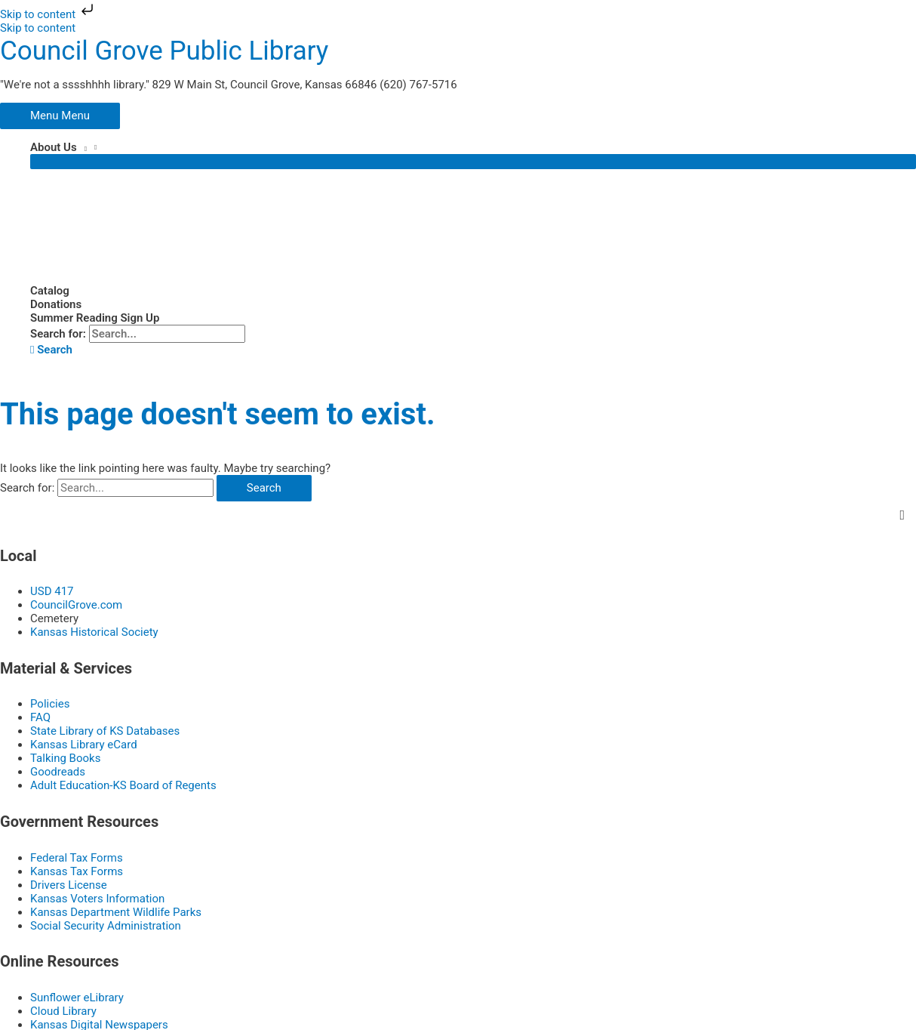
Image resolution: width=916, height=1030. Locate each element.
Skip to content (48, 14)
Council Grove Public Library (164, 50)
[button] (51, 349)
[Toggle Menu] (473, 160)
